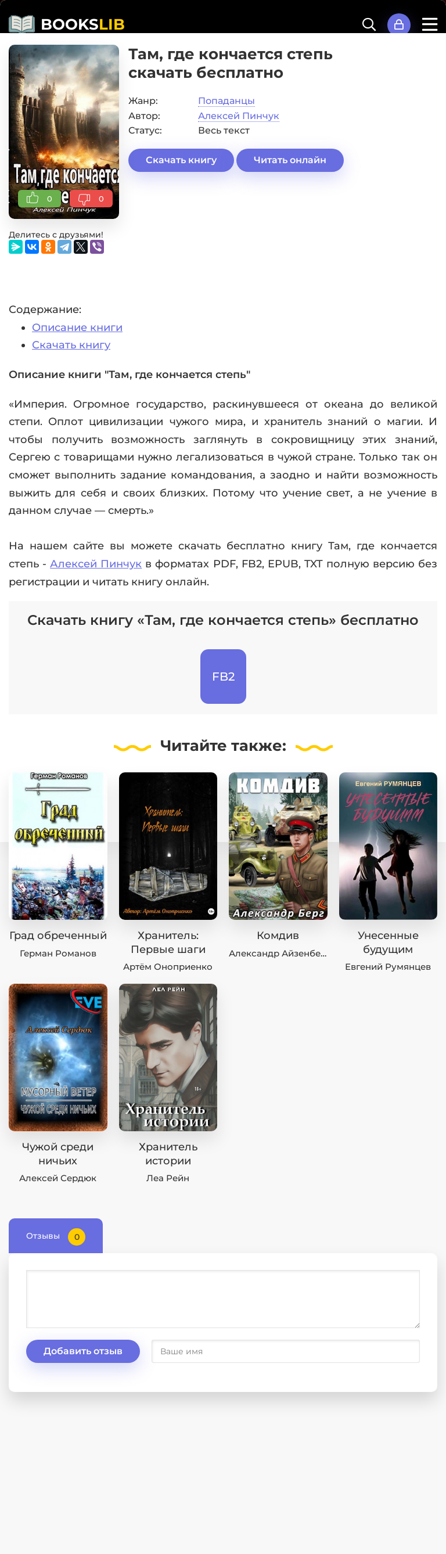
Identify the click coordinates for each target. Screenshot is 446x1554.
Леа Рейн (167, 1178)
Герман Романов (58, 953)
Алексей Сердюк (57, 1178)
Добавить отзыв (83, 1351)
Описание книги (77, 327)
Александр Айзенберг (279, 953)
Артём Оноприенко (168, 966)
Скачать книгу (181, 160)
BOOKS (83, 24)
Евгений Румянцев (388, 966)
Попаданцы (226, 100)
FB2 (223, 677)
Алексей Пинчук (238, 115)
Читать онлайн (290, 160)
